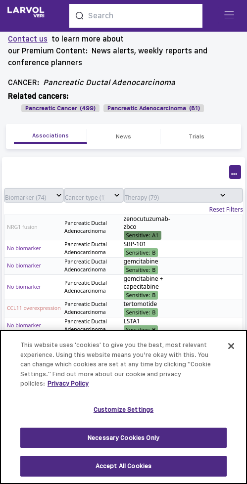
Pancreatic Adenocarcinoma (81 (152, 108)
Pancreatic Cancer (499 (59, 108)
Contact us (28, 39)
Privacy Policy (68, 388)
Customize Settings (123, 413)
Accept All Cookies (123, 470)
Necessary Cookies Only (123, 441)
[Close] (231, 350)
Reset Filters (226, 210)
